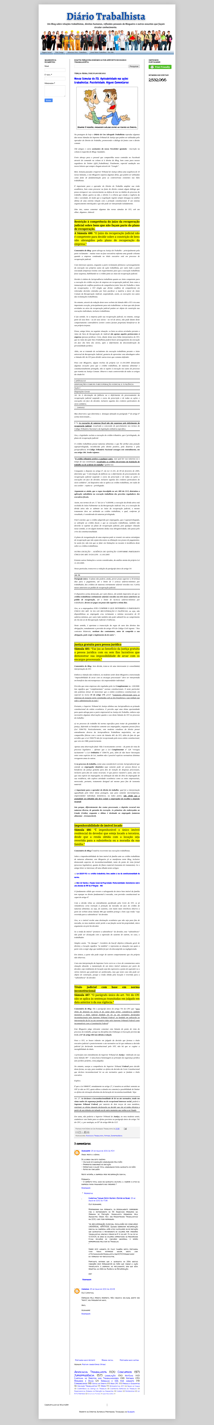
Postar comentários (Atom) (94, 1364)
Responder (85, 1188)
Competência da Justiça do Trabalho (92, 1389)
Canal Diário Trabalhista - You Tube (102, 52)
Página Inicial (46, 52)
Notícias (129, 1375)
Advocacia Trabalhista (94, 1136)
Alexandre (85, 1151)
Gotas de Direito (99, 1383)
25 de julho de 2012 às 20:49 (102, 1289)
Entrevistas (129, 1391)
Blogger (131, 1411)
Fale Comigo (59, 52)
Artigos (107, 1136)
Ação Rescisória (108, 1394)
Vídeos (103, 1386)
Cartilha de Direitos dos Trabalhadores (96, 1378)
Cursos (119, 1391)
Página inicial (107, 1360)
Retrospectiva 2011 (117, 1386)
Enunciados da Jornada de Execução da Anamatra (93, 1391)
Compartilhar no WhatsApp (57, 1405)
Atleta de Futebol (94, 1394)
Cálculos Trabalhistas (87, 1386)
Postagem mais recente (85, 1360)
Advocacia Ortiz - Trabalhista (76, 52)
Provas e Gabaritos (131, 1383)
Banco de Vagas (134, 1386)
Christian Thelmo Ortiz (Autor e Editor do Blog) (109, 1198)
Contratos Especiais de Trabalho (123, 1389)
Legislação (110, 1375)
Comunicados (80, 1383)
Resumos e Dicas (83, 1380)
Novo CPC (114, 1383)
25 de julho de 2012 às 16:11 (102, 1151)
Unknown (85, 1289)
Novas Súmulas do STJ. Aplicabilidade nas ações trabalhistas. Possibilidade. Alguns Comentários (101, 80)
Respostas (88, 1193)
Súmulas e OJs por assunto (117, 1380)
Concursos (125, 1372)
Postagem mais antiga (129, 1360)
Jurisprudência (116, 1136)
